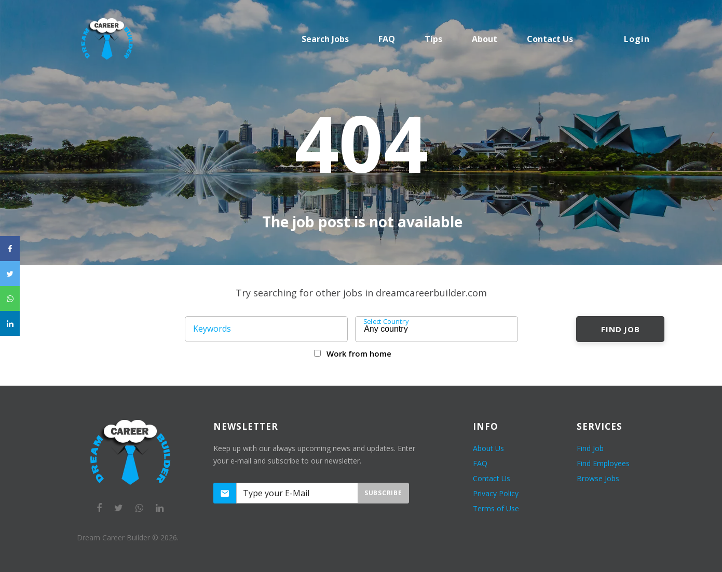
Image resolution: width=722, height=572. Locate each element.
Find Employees (603, 463)
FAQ (386, 39)
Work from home (358, 353)
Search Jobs (325, 39)
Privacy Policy (496, 493)
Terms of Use (496, 508)
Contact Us (491, 478)
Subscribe (383, 492)
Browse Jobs (598, 478)
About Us (488, 448)
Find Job (620, 329)
